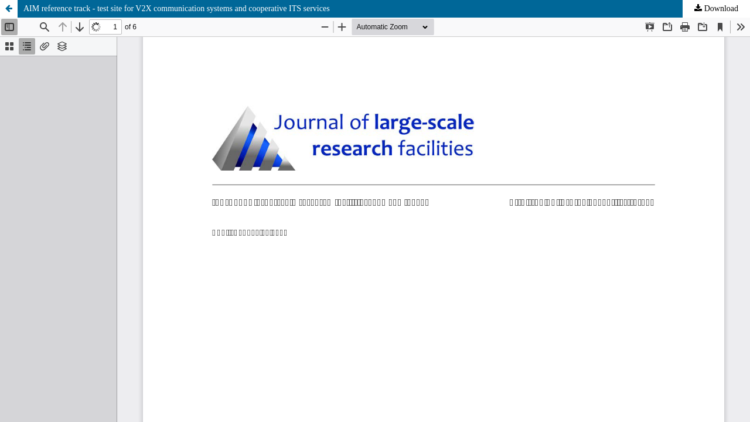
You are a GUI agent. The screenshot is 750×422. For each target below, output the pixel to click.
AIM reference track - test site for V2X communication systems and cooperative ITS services (176, 8)
